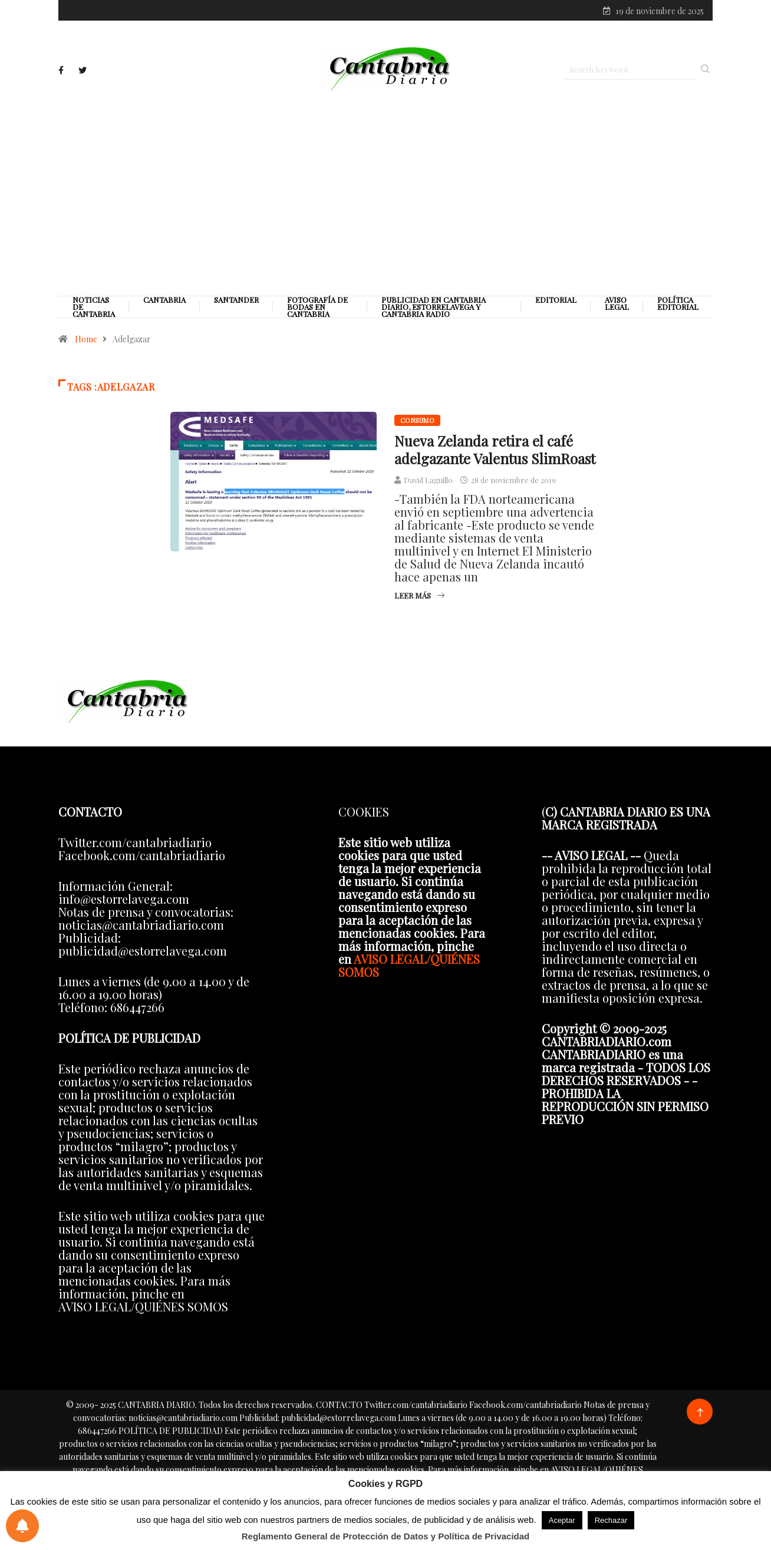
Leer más (419, 595)
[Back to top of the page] (700, 1413)
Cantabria (164, 299)
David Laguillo (428, 480)
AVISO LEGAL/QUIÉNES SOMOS (409, 965)
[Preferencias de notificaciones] (22, 1525)
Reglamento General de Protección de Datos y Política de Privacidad (386, 1536)
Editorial (555, 299)
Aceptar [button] (562, 1520)
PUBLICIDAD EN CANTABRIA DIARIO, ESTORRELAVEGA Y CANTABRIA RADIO (433, 307)
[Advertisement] (385, 192)
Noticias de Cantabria (94, 307)
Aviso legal (617, 303)
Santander (236, 299)
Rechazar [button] (611, 1520)
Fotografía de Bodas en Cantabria (317, 307)
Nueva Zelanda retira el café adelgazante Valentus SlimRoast (494, 449)
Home (86, 339)
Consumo (417, 420)
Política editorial (677, 303)
